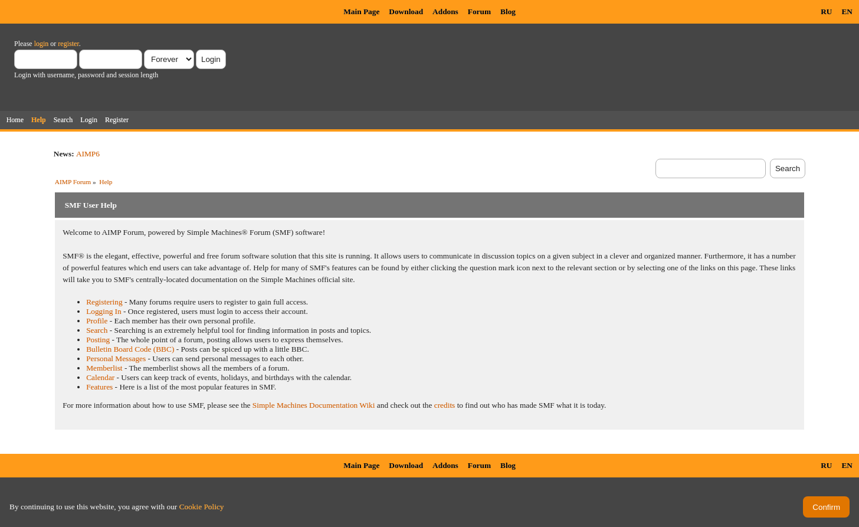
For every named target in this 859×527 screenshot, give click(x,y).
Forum (479, 11)
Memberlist (104, 368)
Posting (98, 339)
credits (444, 405)
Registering (104, 301)
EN (847, 11)
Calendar (100, 377)
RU (826, 11)
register (68, 44)
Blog (508, 11)
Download (406, 11)
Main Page (361, 11)
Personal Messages (116, 358)
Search (96, 330)
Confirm (826, 507)
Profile (96, 320)
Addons (445, 11)
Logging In (104, 311)
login (41, 44)
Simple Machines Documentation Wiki (314, 405)
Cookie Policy (201, 506)
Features (99, 386)
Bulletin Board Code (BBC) (130, 349)
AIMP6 (88, 153)
